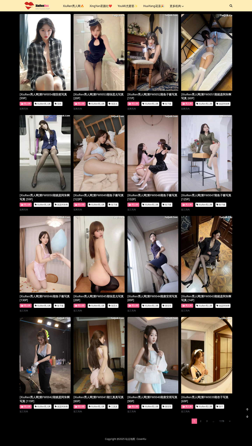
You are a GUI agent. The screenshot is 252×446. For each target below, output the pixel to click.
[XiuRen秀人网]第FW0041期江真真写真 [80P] (99, 399)
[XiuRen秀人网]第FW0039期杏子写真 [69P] (204, 399)
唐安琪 (167, 305)
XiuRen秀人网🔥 (73, 6)
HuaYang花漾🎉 (153, 6)
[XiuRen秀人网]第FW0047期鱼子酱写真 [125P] (206, 197)
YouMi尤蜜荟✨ (128, 6)
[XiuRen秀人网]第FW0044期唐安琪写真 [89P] (152, 298)
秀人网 (25, 103)
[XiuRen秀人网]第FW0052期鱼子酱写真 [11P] (152, 96)
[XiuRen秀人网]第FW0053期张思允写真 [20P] (99, 96)
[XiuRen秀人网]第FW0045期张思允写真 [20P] (99, 298)
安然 (58, 103)
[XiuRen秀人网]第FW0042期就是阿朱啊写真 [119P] (45, 399)
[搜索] (231, 6)
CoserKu (141, 439)
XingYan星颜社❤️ (101, 6)
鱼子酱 (167, 103)
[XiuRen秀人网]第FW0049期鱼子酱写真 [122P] (99, 197)
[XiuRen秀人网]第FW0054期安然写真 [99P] (43, 96)
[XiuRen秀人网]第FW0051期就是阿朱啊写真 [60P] (206, 96)
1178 (221, 421)
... (213, 421)
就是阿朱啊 (222, 103)
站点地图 (130, 439)
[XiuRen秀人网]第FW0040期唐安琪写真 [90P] (152, 399)
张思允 (113, 103)
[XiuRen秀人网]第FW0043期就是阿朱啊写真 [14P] (206, 298)
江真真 (113, 406)
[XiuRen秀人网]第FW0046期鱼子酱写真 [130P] (45, 298)
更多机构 (177, 6)
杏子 (219, 406)
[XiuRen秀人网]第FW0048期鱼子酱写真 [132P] (152, 197)
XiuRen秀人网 (42, 103)
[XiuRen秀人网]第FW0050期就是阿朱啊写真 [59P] (45, 197)
